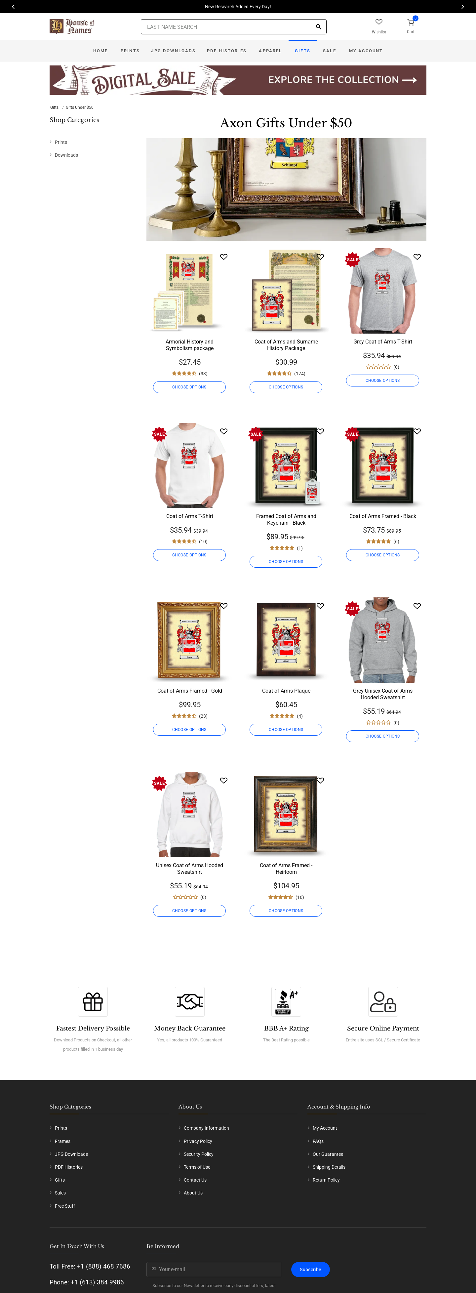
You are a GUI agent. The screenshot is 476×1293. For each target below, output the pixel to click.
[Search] (318, 27)
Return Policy (326, 1180)
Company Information (206, 1128)
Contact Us (195, 1180)
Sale (329, 50)
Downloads (66, 155)
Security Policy (199, 1154)
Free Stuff (65, 1206)
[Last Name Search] (234, 26)
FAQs (318, 1141)
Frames (62, 1141)
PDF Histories (227, 50)
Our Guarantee (328, 1154)
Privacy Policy (198, 1141)
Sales (60, 1192)
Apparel (270, 50)
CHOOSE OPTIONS (189, 387)
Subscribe (310, 1269)
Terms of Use (197, 1167)
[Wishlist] (223, 257)
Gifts (302, 50)
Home (100, 50)
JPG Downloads (173, 50)
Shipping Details (329, 1167)
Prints (130, 50)
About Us (193, 1192)
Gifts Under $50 (80, 107)
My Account (366, 50)
